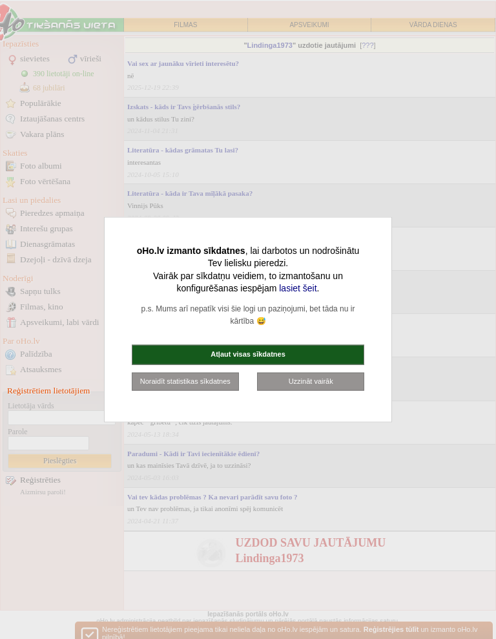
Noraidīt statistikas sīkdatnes (185, 380)
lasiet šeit (297, 288)
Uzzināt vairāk (311, 380)
